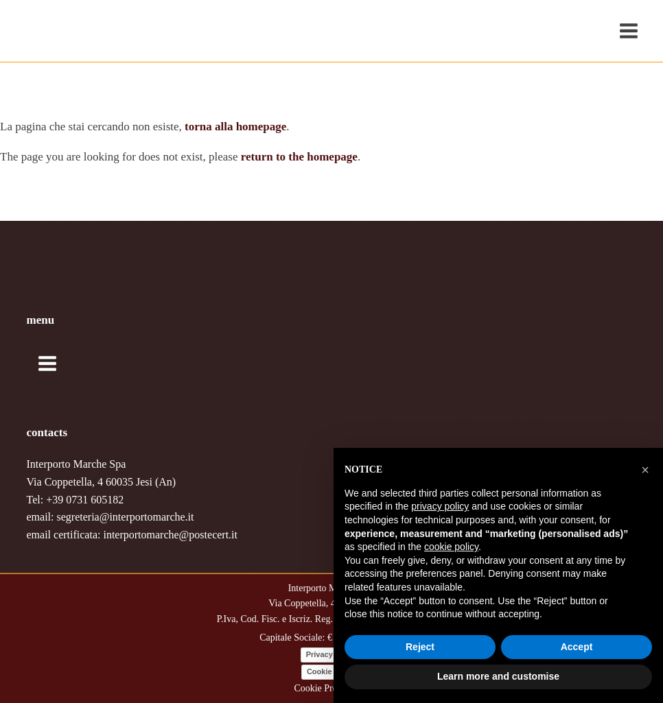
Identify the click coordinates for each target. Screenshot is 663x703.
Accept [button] (577, 646)
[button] (645, 470)
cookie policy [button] (451, 546)
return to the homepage (299, 156)
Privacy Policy (332, 654)
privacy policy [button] (440, 506)
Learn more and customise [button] (498, 676)
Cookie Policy (331, 671)
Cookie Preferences (331, 688)
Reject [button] (420, 646)
